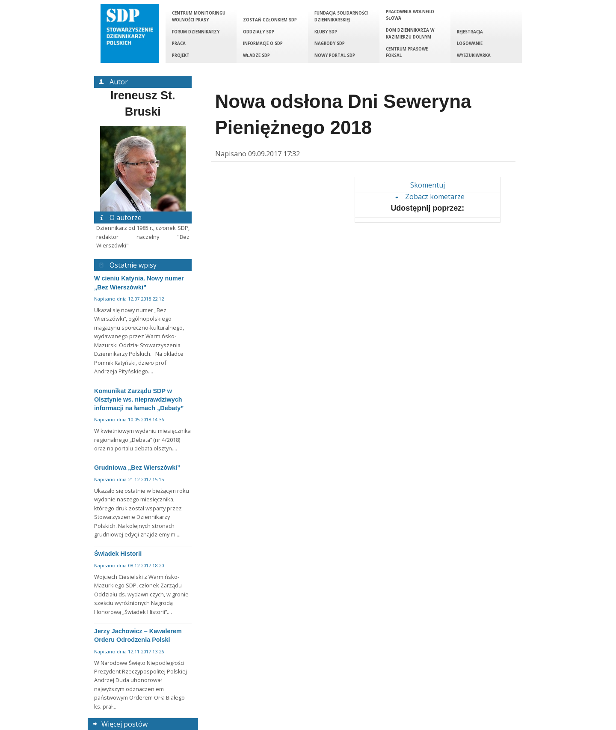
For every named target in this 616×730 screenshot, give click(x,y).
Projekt (181, 55)
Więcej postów (119, 724)
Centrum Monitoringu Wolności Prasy (198, 16)
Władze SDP (256, 55)
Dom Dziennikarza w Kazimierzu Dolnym (410, 33)
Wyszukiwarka (474, 55)
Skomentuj (427, 185)
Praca (179, 43)
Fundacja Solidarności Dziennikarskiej (341, 16)
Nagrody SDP (329, 43)
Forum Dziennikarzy (195, 32)
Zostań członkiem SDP (270, 20)
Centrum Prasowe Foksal (407, 52)
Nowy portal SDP (334, 55)
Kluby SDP (325, 32)
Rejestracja (470, 32)
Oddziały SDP (258, 32)
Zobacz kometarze (429, 196)
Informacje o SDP (263, 43)
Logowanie (470, 43)
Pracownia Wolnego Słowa (410, 15)
